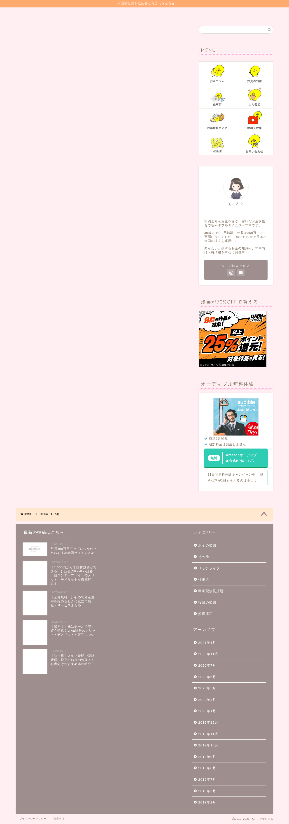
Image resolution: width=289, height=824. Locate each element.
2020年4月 (207, 700)
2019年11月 (208, 734)
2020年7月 (207, 665)
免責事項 (59, 818)
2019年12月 (208, 722)
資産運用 (205, 614)
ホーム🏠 (29, 14)
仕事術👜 (122, 14)
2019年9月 (207, 757)
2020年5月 (207, 688)
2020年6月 (207, 677)
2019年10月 (208, 745)
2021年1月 (207, 642)
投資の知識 (207, 602)
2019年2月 (207, 802)
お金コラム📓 (59, 14)
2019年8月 (207, 768)
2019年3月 (207, 791)
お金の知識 (207, 545)
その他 (203, 557)
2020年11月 (208, 654)
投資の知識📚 (93, 14)
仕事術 (203, 579)
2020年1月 (207, 711)
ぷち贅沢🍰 (151, 14)
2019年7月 (207, 779)
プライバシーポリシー (33, 818)
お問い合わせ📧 (185, 14)
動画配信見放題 (211, 591)
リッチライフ (209, 568)
